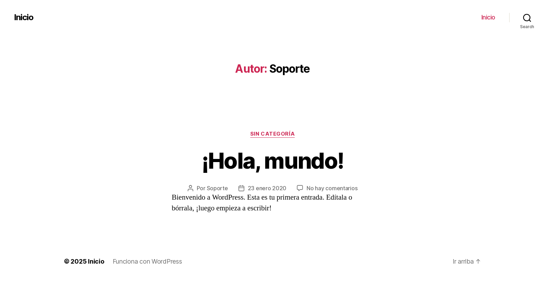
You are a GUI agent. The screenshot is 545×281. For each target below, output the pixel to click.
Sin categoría (272, 134)
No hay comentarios (332, 188)
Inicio (23, 17)
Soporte (217, 188)
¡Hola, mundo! (272, 160)
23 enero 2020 (267, 188)
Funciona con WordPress (147, 261)
